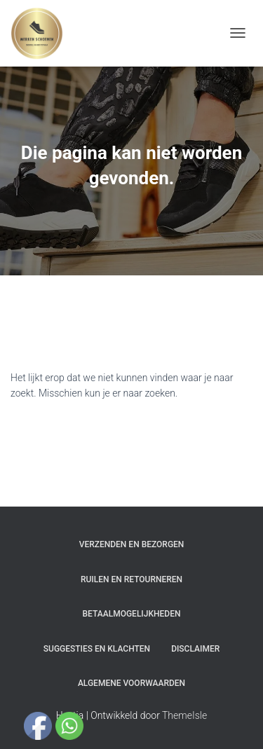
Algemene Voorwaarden (131, 683)
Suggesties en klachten (96, 649)
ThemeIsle (184, 715)
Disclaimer (195, 649)
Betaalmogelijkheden (132, 614)
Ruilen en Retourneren (131, 579)
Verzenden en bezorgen (131, 544)
